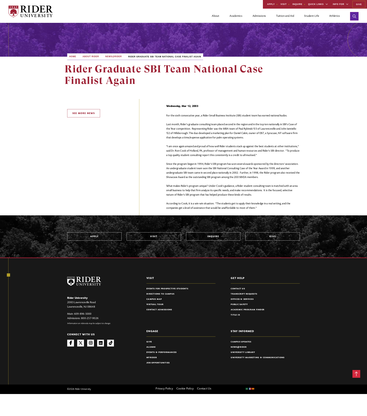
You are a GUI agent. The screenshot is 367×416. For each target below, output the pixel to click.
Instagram (90, 343)
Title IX (235, 315)
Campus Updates (241, 342)
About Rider (91, 56)
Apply (271, 4)
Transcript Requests (244, 294)
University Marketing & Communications (257, 358)
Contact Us (238, 289)
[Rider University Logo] (84, 281)
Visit (283, 4)
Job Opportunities (158, 363)
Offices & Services (242, 299)
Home (72, 56)
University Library (243, 352)
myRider (151, 358)
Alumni (151, 347)
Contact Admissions (159, 310)
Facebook (70, 343)
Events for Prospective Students (167, 289)
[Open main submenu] (215, 17)
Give (359, 4)
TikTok (110, 343)
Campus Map (154, 299)
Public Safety (239, 304)
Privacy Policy (164, 388)
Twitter (80, 343)
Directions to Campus (160, 294)
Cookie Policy (185, 388)
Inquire (297, 4)
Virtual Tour (155, 304)
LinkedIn (100, 343)
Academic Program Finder (247, 310)
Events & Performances (161, 352)
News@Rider (113, 56)
